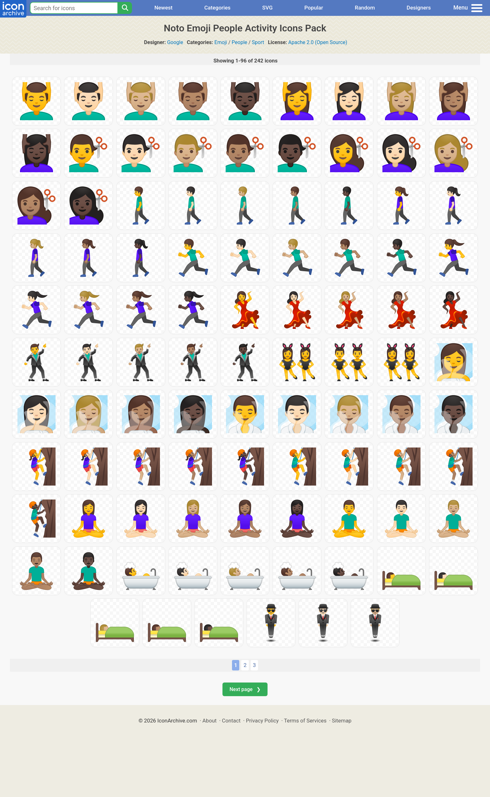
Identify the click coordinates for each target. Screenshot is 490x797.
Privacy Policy (262, 720)
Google (175, 42)
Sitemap (342, 720)
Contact (231, 720)
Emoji (221, 42)
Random (365, 7)
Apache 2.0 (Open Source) (317, 42)
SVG (267, 7)
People (239, 42)
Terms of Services (305, 720)
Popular (313, 7)
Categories (217, 7)
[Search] (124, 8)
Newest (163, 7)
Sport (258, 42)
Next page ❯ (244, 689)
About (209, 720)
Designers (419, 7)
